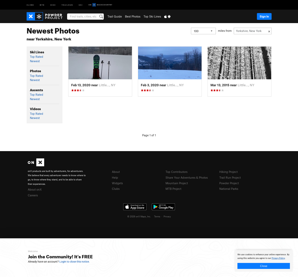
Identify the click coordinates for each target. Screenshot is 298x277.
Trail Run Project (230, 177)
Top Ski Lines (152, 16)
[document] (263, 261)
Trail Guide (114, 16)
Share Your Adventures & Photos (186, 177)
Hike (53, 4)
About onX (35, 189)
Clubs (116, 188)
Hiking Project (228, 171)
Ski (81, 4)
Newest (35, 61)
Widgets (117, 183)
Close (263, 266)
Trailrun (67, 4)
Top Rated (36, 56)
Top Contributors (176, 171)
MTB (42, 4)
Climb (30, 4)
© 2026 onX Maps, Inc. (139, 216)
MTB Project (173, 188)
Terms (157, 216)
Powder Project (229, 183)
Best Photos (132, 16)
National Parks (228, 188)
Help (115, 177)
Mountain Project (176, 183)
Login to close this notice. (74, 261)
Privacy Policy (278, 258)
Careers (33, 195)
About (116, 171)
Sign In (264, 16)
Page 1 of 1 (149, 135)
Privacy (167, 216)
